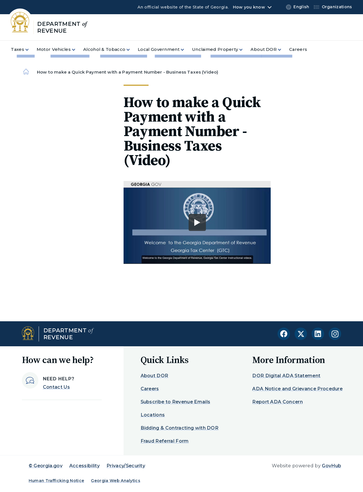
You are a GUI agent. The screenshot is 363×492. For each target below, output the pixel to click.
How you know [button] (249, 7)
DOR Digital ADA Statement (286, 375)
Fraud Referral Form (165, 441)
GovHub (331, 465)
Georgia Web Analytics (115, 480)
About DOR (154, 375)
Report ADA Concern (277, 402)
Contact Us (56, 387)
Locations (153, 415)
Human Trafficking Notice (56, 480)
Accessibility (84, 465)
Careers (150, 388)
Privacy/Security (126, 465)
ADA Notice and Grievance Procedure (297, 388)
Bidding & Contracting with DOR (180, 428)
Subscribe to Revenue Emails (175, 402)
